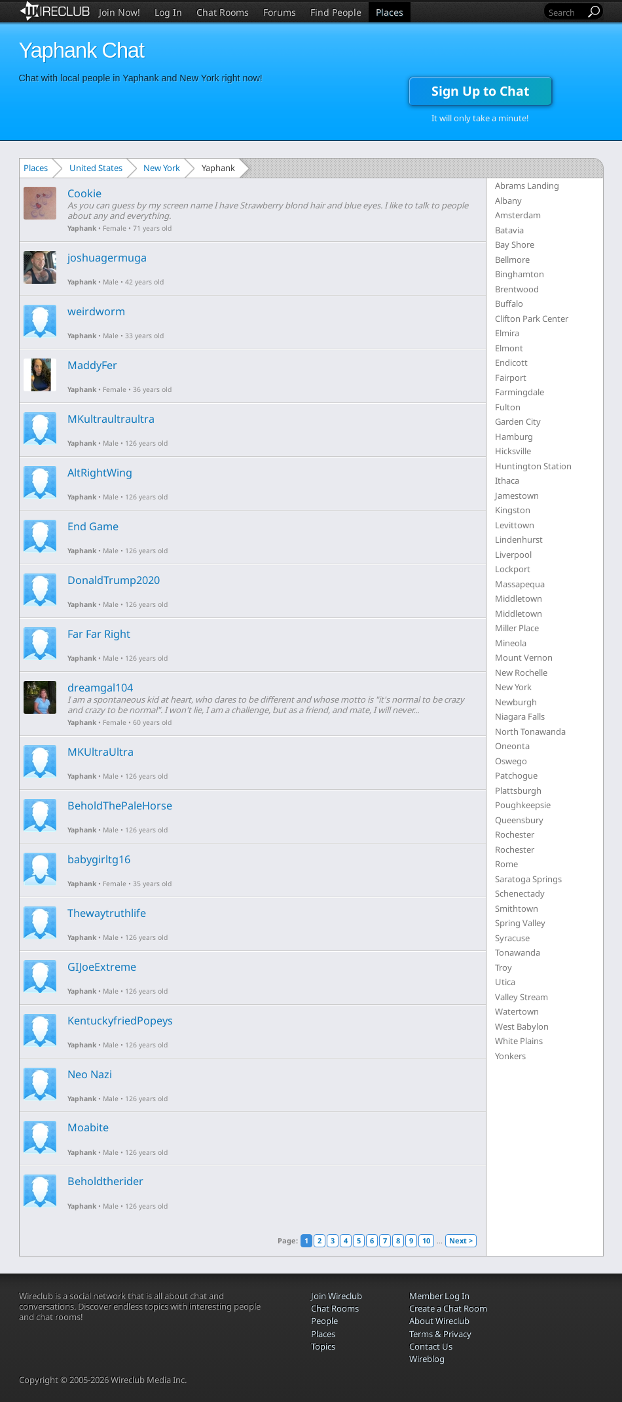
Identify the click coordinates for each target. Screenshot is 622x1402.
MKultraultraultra (111, 418)
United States (95, 168)
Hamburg (514, 436)
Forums (279, 12)
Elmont (509, 348)
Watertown (517, 1011)
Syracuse (512, 938)
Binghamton (519, 274)
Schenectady (520, 893)
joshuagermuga (107, 257)
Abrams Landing (527, 185)
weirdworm (96, 311)
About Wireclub (439, 1320)
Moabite (88, 1127)
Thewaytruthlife (106, 913)
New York (161, 168)
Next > (461, 1240)
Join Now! (119, 12)
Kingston (512, 510)
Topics (323, 1346)
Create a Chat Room (448, 1308)
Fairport (510, 377)
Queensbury (519, 820)
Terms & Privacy (440, 1334)
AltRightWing (99, 472)
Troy (503, 967)
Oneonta (512, 746)
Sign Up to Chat (480, 91)
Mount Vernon (524, 657)
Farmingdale (519, 392)
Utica (505, 982)
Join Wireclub (336, 1296)
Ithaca (507, 480)
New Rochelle (521, 672)
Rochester (514, 834)
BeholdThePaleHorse (119, 805)
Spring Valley (520, 923)
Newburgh (516, 702)
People (324, 1320)
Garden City (518, 421)
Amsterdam (518, 215)
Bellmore (512, 259)
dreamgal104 (100, 687)
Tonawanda (517, 952)
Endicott (511, 362)
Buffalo (509, 303)
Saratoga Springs (528, 879)
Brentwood (517, 289)
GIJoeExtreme (101, 966)
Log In (168, 12)
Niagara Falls (520, 716)
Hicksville (513, 451)
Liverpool (513, 554)
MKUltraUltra (100, 751)
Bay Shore (514, 244)
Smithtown (516, 908)
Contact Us (430, 1346)
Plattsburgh (518, 790)
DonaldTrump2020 (113, 580)
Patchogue (516, 775)
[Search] (565, 12)
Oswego (511, 761)
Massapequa (520, 584)
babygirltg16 (98, 859)
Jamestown (517, 495)
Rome (506, 864)
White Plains (519, 1041)
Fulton (508, 407)
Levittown (514, 525)
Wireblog (427, 1358)
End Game (93, 526)
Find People (335, 12)
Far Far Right (98, 633)
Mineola (510, 643)
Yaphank (81, 228)
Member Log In (439, 1296)
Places (389, 12)
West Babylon (522, 1026)
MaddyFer (92, 365)
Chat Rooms (222, 12)
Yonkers (510, 1056)
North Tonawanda (530, 731)
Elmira (507, 333)
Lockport (512, 569)
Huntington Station (533, 466)
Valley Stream (521, 997)
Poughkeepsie (523, 805)
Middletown (518, 598)
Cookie (84, 193)
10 (426, 1240)
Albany (508, 200)
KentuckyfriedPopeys (120, 1020)
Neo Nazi (89, 1074)
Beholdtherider (105, 1181)
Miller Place (517, 628)
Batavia (509, 230)
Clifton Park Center (531, 318)
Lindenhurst (519, 539)
